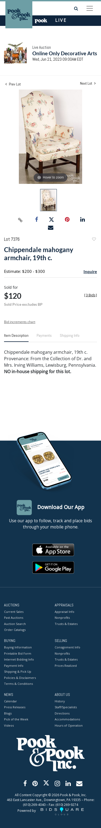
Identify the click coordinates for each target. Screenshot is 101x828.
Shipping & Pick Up (17, 672)
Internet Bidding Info (19, 660)
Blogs (8, 713)
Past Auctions (13, 618)
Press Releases (14, 707)
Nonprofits (62, 618)
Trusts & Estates (66, 624)
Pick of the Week (16, 719)
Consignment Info (67, 647)
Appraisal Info (64, 612)
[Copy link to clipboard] (20, 220)
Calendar (10, 701)
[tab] (16, 337)
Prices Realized (66, 666)
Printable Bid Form (17, 653)
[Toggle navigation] (89, 8)
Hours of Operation (69, 725)
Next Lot (88, 83)
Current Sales (13, 612)
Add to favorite (93, 240)
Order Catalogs (15, 630)
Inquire (90, 271)
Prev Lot (13, 84)
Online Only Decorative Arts (64, 53)
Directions (62, 713)
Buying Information (18, 647)
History (60, 701)
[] (90, 295)
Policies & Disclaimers (20, 678)
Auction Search (15, 624)
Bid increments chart (19, 321)
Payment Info (13, 666)
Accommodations (67, 719)
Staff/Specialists (66, 707)
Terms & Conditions (18, 684)
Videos (9, 725)
